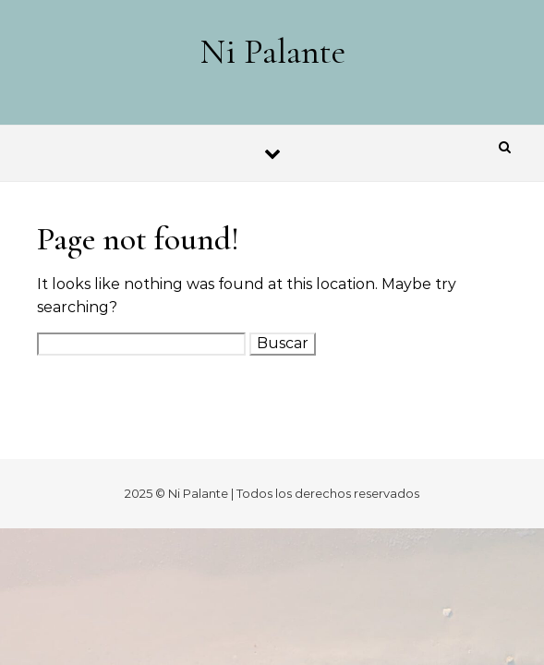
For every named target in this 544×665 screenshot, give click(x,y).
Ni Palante (272, 51)
